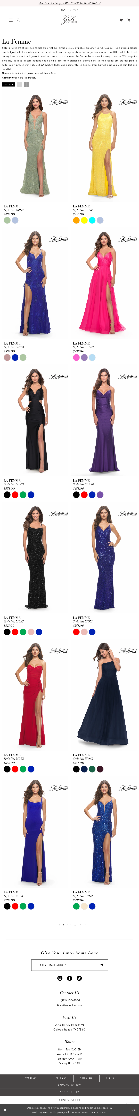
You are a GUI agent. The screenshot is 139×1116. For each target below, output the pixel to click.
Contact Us (33, 1078)
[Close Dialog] (5, 1110)
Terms (110, 1078)
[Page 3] (67, 925)
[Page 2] (63, 925)
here (104, 1112)
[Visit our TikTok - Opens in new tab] (79, 978)
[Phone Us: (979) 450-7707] (69, 9)
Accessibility (69, 1092)
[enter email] (69, 965)
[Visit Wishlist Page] (121, 20)
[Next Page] (85, 925)
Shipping (86, 1078)
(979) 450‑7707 (70, 1000)
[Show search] (18, 20)
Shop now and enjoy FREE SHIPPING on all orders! (69, 3)
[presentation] (35, 146)
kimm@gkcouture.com (69, 1005)
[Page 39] (80, 925)
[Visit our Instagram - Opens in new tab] (60, 978)
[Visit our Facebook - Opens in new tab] (69, 978)
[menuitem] (11, 20)
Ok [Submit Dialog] (133, 1110)
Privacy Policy (69, 1085)
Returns (61, 1078)
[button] (11, 20)
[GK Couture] (69, 20)
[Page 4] (71, 925)
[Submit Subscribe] (100, 965)
